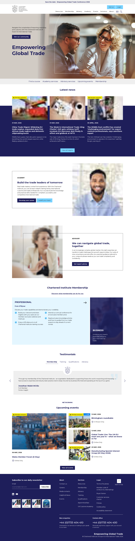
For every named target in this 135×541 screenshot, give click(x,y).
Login (119, 7)
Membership (100, 81)
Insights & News (64, 495)
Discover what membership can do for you (67, 293)
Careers (62, 487)
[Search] (121, 11)
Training (63, 362)
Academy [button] (87, 11)
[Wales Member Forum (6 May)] (39, 437)
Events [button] (95, 11)
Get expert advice (80, 264)
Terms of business (103, 484)
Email (14, 484)
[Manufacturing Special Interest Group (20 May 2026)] (96, 453)
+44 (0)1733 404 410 (71, 522)
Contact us (63, 484)
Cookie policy (101, 507)
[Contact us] (117, 11)
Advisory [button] (79, 11)
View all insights (67, 150)
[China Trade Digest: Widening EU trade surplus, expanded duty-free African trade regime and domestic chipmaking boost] (30, 119)
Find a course (34, 81)
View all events (67, 468)
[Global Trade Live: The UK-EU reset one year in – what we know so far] (96, 437)
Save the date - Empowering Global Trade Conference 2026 (67, 2)
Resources (81, 484)
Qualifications (74, 362)
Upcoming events (85, 81)
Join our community (21, 37)
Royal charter (101, 493)
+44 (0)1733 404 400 (105, 522)
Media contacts (64, 491)
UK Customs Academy (85, 506)
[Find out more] (50, 321)
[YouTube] (17, 494)
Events (61, 499)
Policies (99, 503)
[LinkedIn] (13, 494)
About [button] (111, 11)
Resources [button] (59, 11)
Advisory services (68, 81)
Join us (111, 7)
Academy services (50, 81)
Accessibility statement (104, 510)
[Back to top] (119, 481)
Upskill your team (44, 200)
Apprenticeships (83, 503)
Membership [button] (69, 11)
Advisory (85, 362)
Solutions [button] (103, 11)
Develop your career (26, 200)
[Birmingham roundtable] (96, 420)
